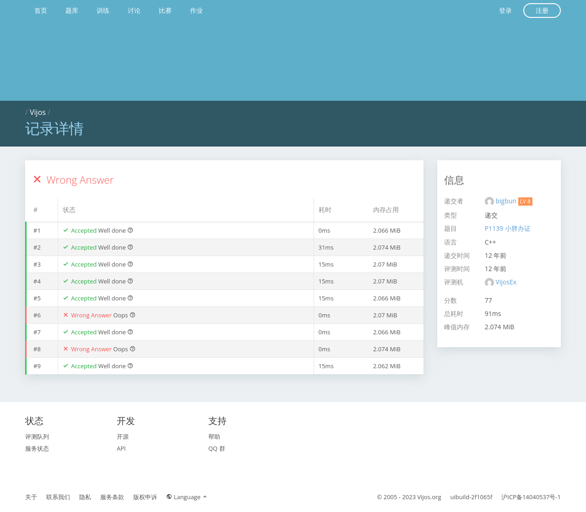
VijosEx (505, 282)
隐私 (85, 497)
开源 (123, 436)
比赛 (165, 10)
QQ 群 (216, 448)
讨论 (134, 10)
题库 (71, 10)
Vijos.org (429, 497)
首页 (40, 10)
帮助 (214, 436)
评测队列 (37, 436)
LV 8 (525, 201)
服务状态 (37, 448)
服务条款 (112, 497)
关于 (31, 497)
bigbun (506, 200)
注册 (542, 10)
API (121, 448)
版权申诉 (145, 497)
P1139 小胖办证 (508, 228)
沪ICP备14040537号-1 (531, 497)
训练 (103, 10)
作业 (196, 10)
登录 (505, 10)
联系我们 (58, 497)
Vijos (38, 112)
